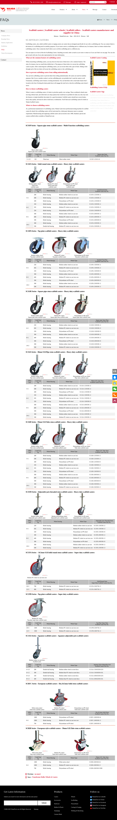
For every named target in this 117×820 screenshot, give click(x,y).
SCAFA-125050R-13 (95, 198)
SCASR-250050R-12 (95, 344)
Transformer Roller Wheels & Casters (45, 777)
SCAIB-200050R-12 (95, 474)
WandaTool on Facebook (98, 802)
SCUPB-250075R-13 (95, 628)
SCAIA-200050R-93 (85, 411)
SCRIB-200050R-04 (95, 762)
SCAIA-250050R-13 (85, 417)
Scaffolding (74, 800)
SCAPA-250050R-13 (95, 286)
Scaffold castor (102, 95)
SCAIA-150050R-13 (85, 398)
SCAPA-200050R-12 (95, 274)
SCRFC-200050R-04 (95, 717)
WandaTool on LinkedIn (98, 796)
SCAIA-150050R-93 (85, 401)
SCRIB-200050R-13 (95, 765)
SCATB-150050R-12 (99, 525)
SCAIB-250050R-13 (95, 487)
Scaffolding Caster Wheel (97, 100)
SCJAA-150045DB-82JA (96, 669)
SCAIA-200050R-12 (85, 404)
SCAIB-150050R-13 (95, 468)
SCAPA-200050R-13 (95, 277)
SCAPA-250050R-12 (95, 283)
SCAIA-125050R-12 (85, 385)
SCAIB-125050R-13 (95, 458)
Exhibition (4, 46)
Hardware (56, 803)
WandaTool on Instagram (98, 805)
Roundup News (5, 39)
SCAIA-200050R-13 (85, 408)
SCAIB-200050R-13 (95, 477)
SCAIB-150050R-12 (95, 465)
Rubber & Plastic (58, 807)
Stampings (57, 811)
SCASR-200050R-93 (95, 341)
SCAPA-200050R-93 (95, 280)
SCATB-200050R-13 (99, 538)
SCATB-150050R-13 (99, 528)
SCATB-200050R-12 (99, 535)
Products (63, 9)
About (74, 9)
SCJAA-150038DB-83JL (96, 672)
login (78, 2)
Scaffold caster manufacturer (98, 105)
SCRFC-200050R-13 (95, 720)
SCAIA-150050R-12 (85, 395)
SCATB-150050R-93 (99, 532)
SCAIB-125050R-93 (95, 462)
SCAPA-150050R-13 (95, 268)
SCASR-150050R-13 (95, 328)
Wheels (73, 796)
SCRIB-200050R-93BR (95, 768)
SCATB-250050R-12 (99, 544)
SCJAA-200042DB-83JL (96, 679)
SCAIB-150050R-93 (95, 471)
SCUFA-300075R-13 (95, 589)
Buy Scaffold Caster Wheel (107, 103)
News (85, 9)
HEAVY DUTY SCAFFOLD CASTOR (104, 97)
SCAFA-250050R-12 (95, 223)
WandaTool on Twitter (97, 799)
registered (83, 2)
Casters (56, 796)
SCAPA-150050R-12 (95, 264)
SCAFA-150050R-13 (95, 207)
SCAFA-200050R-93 (95, 220)
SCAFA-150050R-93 (95, 210)
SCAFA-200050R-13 (95, 217)
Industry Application (7, 42)
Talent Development (6, 53)
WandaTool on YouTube (97, 808)
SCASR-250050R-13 (95, 347)
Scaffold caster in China (101, 108)
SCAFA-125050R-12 (95, 194)
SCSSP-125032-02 (95, 159)
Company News (5, 35)
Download (114, 9)
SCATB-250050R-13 (99, 547)
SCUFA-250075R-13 (95, 586)
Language (111, 1)
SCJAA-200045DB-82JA (96, 675)
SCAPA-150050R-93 (95, 271)
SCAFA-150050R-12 (95, 204)
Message (95, 9)
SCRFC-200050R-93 (95, 723)
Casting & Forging (76, 807)
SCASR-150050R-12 (95, 325)
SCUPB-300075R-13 (95, 631)
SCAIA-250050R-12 (85, 414)
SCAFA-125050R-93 (95, 201)
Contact (104, 9)
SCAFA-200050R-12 (95, 213)
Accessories (57, 800)
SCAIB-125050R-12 (95, 455)
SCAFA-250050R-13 (95, 226)
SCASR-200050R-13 (95, 337)
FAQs (115, 19)
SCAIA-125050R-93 (85, 392)
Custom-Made (58, 814)
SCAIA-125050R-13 (85, 389)
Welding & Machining (77, 811)
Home (53, 9)
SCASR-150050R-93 (95, 331)
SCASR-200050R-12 (95, 334)
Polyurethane (74, 803)
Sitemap (36, 809)
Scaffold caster (94, 95)
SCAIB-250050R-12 (95, 484)
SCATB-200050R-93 (99, 541)
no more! (38, 774)
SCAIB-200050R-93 (95, 481)
